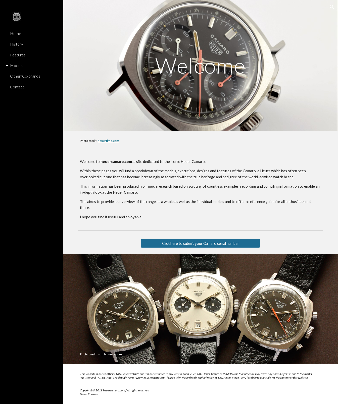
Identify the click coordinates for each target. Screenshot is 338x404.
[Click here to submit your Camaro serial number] (200, 243)
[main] (200, 65)
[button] (332, 7)
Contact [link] (17, 86)
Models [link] (16, 65)
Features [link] (18, 54)
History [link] (16, 44)
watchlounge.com (110, 354)
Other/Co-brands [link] (25, 76)
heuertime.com (108, 141)
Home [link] (15, 33)
